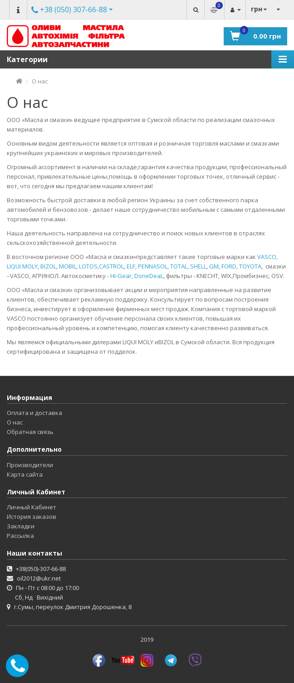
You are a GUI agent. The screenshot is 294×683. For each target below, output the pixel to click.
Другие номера (69, 10)
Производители (30, 465)
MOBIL (67, 266)
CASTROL (111, 266)
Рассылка (20, 536)
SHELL (198, 266)
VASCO (266, 257)
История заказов (31, 516)
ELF (131, 266)
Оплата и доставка (34, 413)
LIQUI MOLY (22, 266)
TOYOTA (250, 266)
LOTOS (88, 266)
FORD (228, 266)
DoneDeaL (148, 276)
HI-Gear (121, 276)
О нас (40, 81)
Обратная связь (30, 432)
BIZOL (48, 266)
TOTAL (178, 266)
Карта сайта (25, 474)
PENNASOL (152, 266)
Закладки (20, 526)
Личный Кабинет (31, 507)
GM (214, 266)
